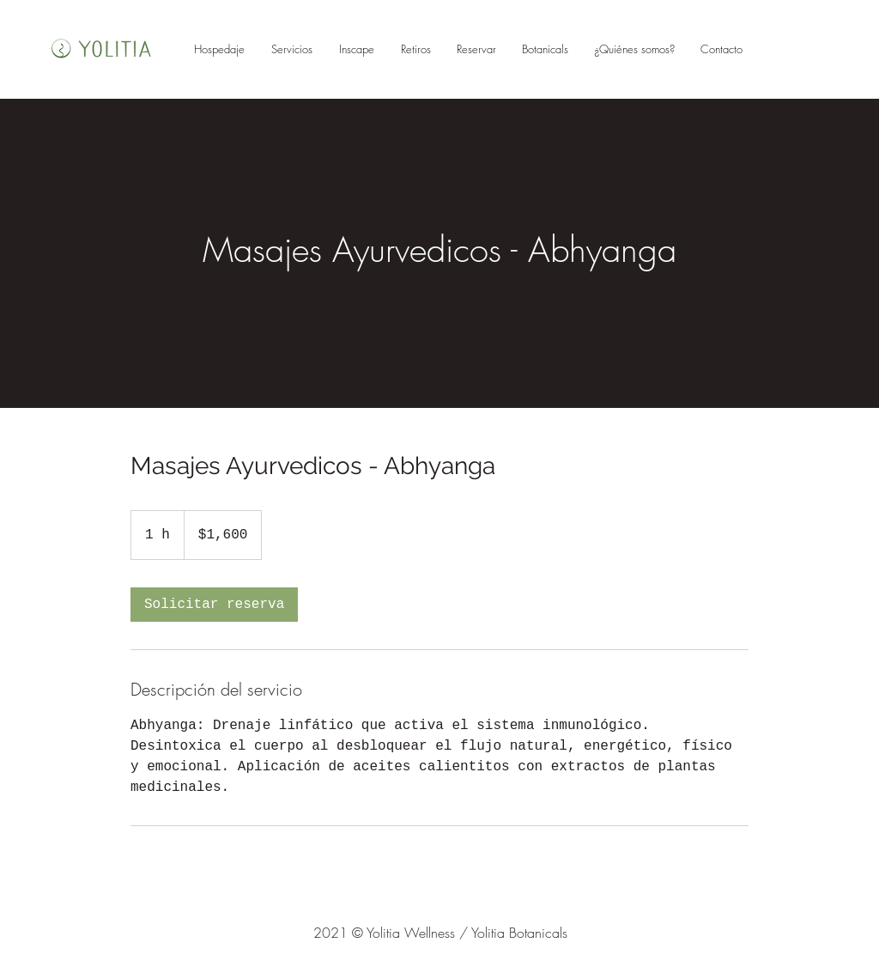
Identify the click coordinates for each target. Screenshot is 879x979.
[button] (476, 48)
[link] (214, 604)
